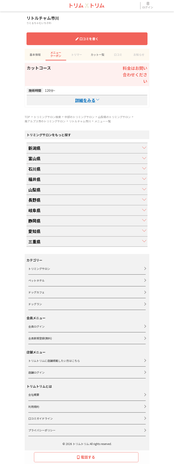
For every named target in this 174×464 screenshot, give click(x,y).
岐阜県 (34, 210)
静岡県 (34, 221)
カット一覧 (97, 54)
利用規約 (33, 406)
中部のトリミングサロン (79, 117)
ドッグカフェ (36, 292)
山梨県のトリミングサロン (114, 117)
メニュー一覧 (102, 121)
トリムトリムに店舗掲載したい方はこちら (54, 360)
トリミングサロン (39, 269)
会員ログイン (36, 326)
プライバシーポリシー (42, 430)
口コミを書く (87, 38)
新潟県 (34, 148)
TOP (27, 117)
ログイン (147, 5)
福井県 (34, 179)
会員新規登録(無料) (40, 338)
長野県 (34, 200)
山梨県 (34, 190)
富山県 (34, 158)
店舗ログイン (36, 372)
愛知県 (34, 231)
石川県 (34, 169)
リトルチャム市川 (80, 121)
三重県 (34, 241)
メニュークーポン (55, 54)
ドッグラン (35, 304)
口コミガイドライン (40, 418)
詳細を (87, 100)
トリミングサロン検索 (47, 117)
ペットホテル (36, 280)
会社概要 (33, 394)
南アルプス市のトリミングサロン (45, 121)
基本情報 (35, 54)
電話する (86, 457)
